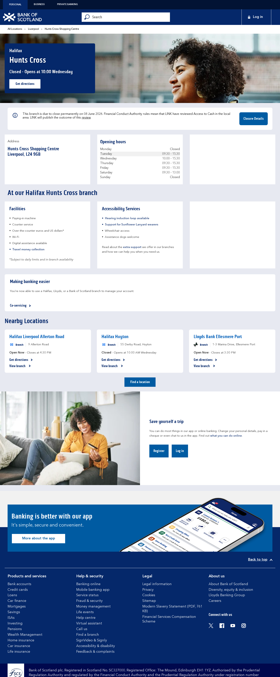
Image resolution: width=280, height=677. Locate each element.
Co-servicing (21, 305)
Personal (15, 5)
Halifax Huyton (115, 336)
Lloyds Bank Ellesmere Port (218, 336)
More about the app (38, 538)
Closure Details (253, 118)
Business (39, 4)
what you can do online (226, 435)
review (86, 117)
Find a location (140, 382)
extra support (132, 247)
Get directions (28, 85)
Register (158, 451)
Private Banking (67, 4)
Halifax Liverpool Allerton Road (36, 336)
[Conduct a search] (131, 17)
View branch (20, 366)
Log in (180, 451)
